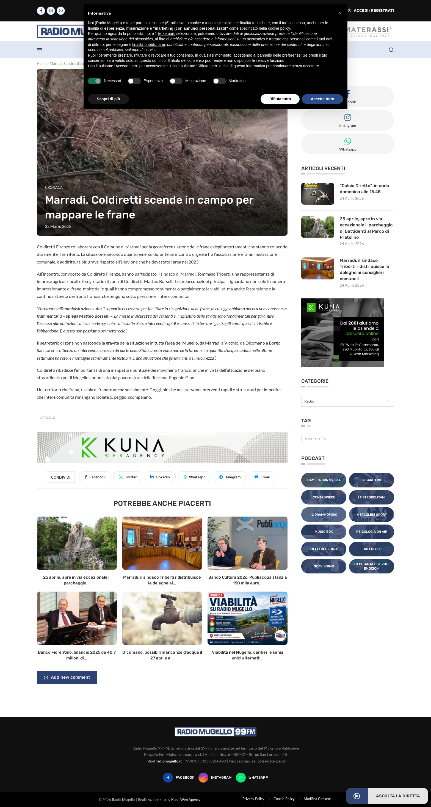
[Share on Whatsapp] (194, 476)
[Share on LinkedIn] (160, 476)
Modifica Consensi (318, 799)
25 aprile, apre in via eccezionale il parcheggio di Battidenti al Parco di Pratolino (366, 228)
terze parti (166, 33)
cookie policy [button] (279, 28)
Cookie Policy (284, 799)
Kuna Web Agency (185, 799)
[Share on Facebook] (95, 476)
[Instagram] (51, 11)
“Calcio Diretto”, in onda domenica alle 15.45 (364, 188)
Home (41, 63)
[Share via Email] (262, 476)
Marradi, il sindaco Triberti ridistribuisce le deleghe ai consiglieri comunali (364, 269)
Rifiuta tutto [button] (280, 99)
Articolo (48, 417)
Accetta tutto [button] (322, 99)
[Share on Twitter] (127, 476)
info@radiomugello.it (163, 761)
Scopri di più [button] (108, 99)
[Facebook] (41, 11)
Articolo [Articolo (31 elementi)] (315, 439)
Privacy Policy (253, 799)
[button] (340, 13)
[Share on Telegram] (230, 476)
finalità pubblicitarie (148, 44)
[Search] (391, 50)
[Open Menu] (39, 49)
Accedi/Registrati (371, 10)
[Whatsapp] (61, 11)
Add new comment (67, 677)
